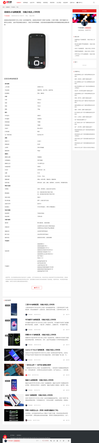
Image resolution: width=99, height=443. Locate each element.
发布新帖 (84, 10)
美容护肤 (53, 2)
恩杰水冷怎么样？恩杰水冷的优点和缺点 (85, 147)
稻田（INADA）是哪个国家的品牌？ (83, 79)
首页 (4, 7)
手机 (27, 15)
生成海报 (45, 440)
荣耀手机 (7, 336)
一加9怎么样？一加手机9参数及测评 (38, 366)
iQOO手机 (8, 398)
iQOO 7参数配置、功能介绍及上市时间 (39, 397)
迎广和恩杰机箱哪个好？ (81, 119)
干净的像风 (7, 15)
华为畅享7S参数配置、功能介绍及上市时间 (40, 320)
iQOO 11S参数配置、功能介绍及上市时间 (85, 48)
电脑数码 (19, 2)
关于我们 (12, 435)
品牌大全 (73, 2)
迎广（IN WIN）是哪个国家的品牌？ (84, 127)
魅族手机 (7, 382)
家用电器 (26, 2)
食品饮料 (66, 2)
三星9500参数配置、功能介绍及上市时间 (39, 305)
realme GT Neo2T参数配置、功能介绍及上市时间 (42, 351)
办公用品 (59, 2)
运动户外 (33, 2)
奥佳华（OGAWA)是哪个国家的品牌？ (84, 90)
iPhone (7, 413)
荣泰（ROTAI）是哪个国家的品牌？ (83, 98)
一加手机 (7, 367)
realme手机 (8, 351)
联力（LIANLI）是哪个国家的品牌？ (83, 116)
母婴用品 (39, 2)
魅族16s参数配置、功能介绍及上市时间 (39, 382)
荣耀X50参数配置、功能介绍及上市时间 (84, 51)
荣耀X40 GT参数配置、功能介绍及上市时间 (40, 336)
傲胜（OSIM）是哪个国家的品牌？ (83, 109)
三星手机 (7, 305)
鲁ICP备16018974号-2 (32, 437)
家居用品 (46, 2)
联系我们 (19, 435)
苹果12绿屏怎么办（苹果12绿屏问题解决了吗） (42, 413)
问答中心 (80, 2)
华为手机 (7, 321)
